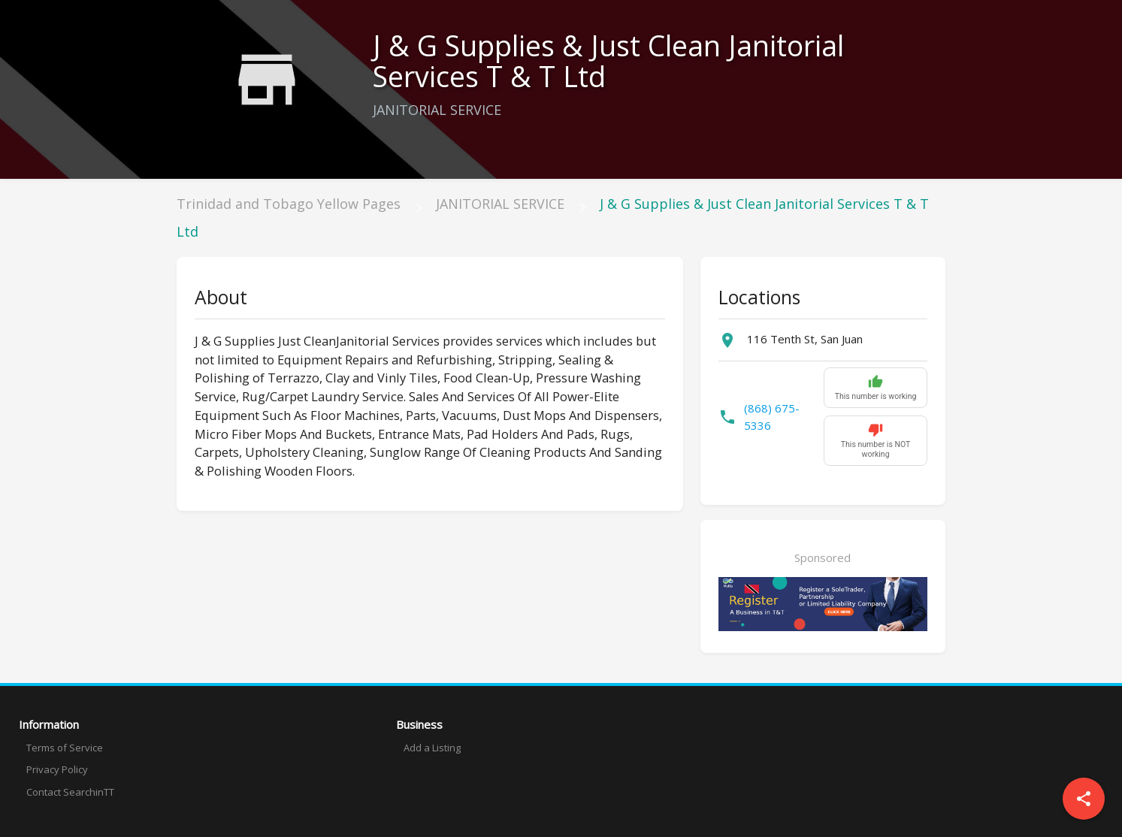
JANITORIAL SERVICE (500, 204)
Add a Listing (432, 747)
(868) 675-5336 (772, 416)
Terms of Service (64, 747)
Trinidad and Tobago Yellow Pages (289, 204)
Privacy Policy (57, 769)
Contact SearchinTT (70, 792)
